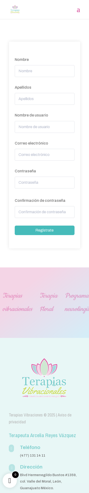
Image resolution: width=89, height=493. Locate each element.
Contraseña (25, 171)
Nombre (22, 60)
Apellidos (23, 87)
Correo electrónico (31, 143)
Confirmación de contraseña (40, 200)
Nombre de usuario (31, 115)
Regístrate (44, 230)
